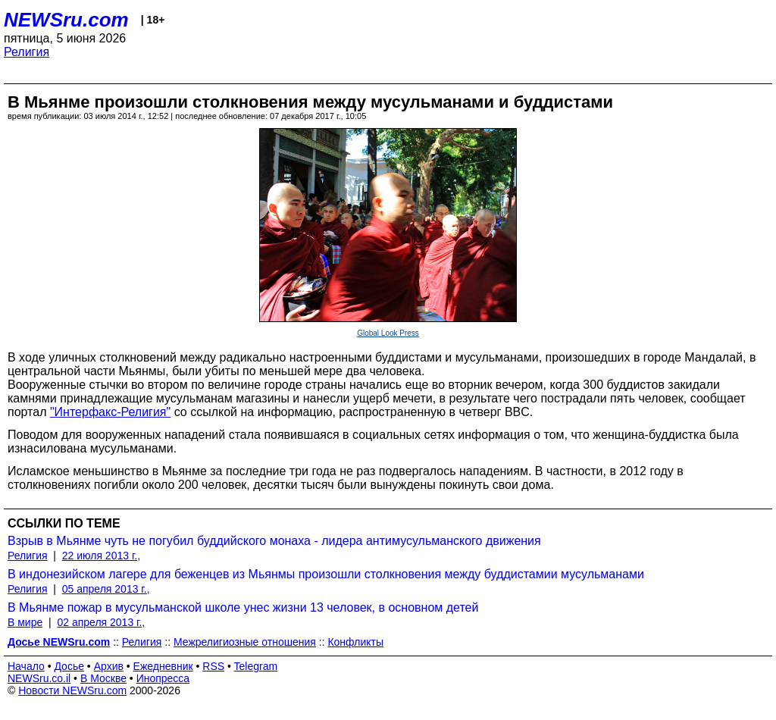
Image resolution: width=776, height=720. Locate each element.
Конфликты (355, 642)
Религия (26, 51)
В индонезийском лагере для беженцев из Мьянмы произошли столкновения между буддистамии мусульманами (326, 574)
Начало (26, 666)
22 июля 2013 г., (101, 555)
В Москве (103, 678)
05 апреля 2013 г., (106, 589)
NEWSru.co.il (39, 678)
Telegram (256, 666)
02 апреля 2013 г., (101, 622)
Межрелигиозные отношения (245, 642)
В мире (25, 622)
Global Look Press (388, 333)
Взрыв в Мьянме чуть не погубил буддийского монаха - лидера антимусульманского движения (274, 540)
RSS (213, 666)
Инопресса (163, 678)
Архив (109, 666)
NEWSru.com (66, 19)
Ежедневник (163, 666)
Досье (69, 666)
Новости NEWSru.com (72, 690)
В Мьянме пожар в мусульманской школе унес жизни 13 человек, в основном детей (243, 607)
